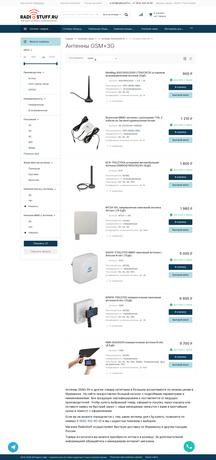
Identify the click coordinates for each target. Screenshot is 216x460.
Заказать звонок (164, 3)
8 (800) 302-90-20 (89, 421)
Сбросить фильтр (41, 251)
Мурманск (39, 3)
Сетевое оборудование (74, 29)
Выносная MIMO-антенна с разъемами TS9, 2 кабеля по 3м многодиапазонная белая (134, 119)
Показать (38, 243)
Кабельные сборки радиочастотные (100, 29)
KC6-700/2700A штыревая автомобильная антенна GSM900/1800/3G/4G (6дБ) (132, 164)
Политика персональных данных (126, 457)
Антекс (126, 220)
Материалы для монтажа (176, 29)
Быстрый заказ (180, 95)
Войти (177, 3)
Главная (69, 39)
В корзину (180, 87)
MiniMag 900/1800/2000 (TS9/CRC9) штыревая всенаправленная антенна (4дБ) (135, 74)
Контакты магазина (70, 3)
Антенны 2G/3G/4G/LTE (113, 39)
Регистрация (189, 3)
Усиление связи (149, 29)
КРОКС (126, 175)
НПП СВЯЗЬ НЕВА (131, 85)
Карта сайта (152, 457)
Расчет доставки (93, 3)
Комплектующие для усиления (125, 29)
